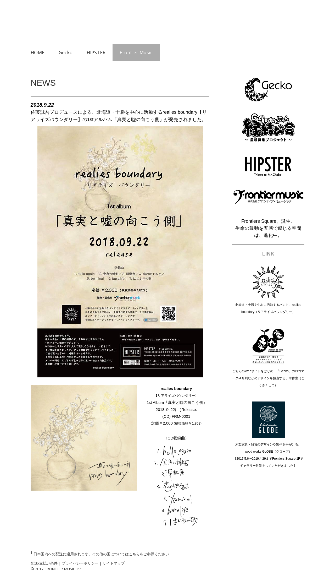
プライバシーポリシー (80, 563)
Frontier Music (136, 52)
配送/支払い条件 (44, 563)
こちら (134, 553)
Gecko (65, 52)
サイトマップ (114, 563)
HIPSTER (96, 52)
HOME (37, 52)
